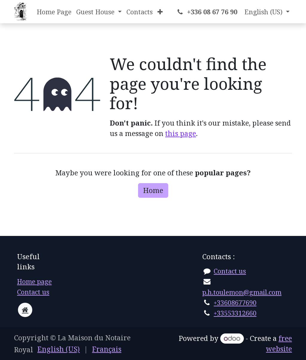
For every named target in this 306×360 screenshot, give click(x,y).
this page (180, 133)
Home (153, 190)
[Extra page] (25, 310)
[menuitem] (54, 11)
